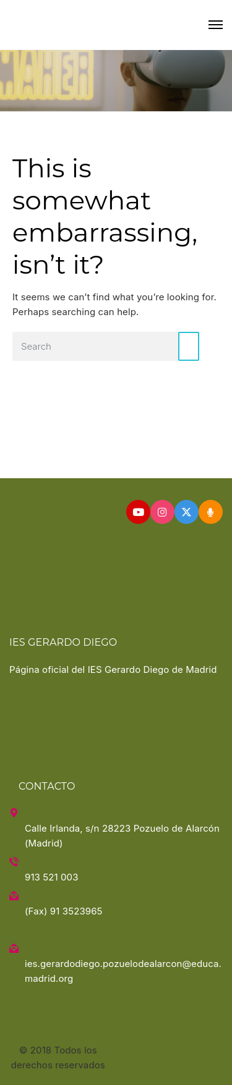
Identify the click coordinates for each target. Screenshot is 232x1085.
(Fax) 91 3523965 (64, 911)
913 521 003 (52, 877)
